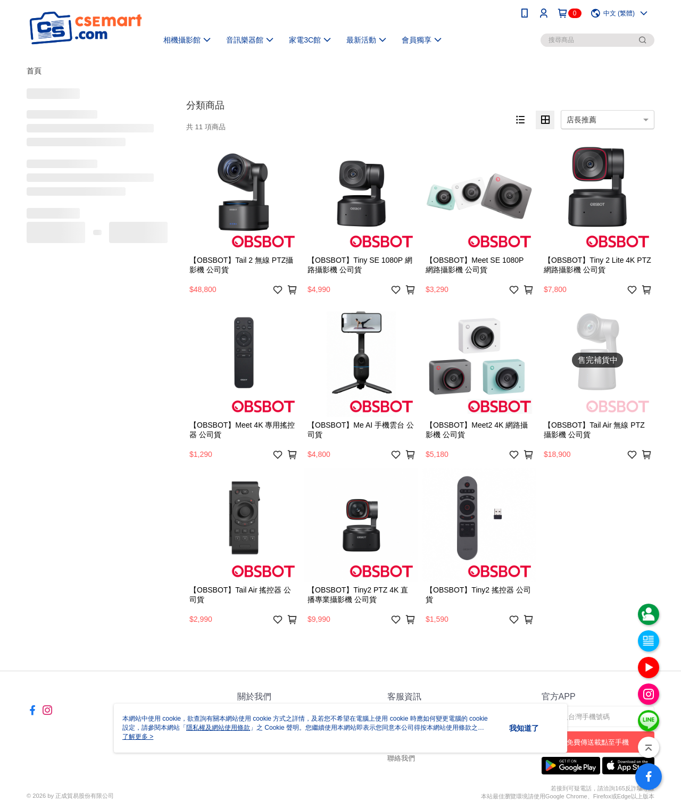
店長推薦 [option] (581, 119)
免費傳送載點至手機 (598, 742)
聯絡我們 (401, 758)
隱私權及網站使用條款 (218, 727)
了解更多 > (137, 736)
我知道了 (524, 728)
